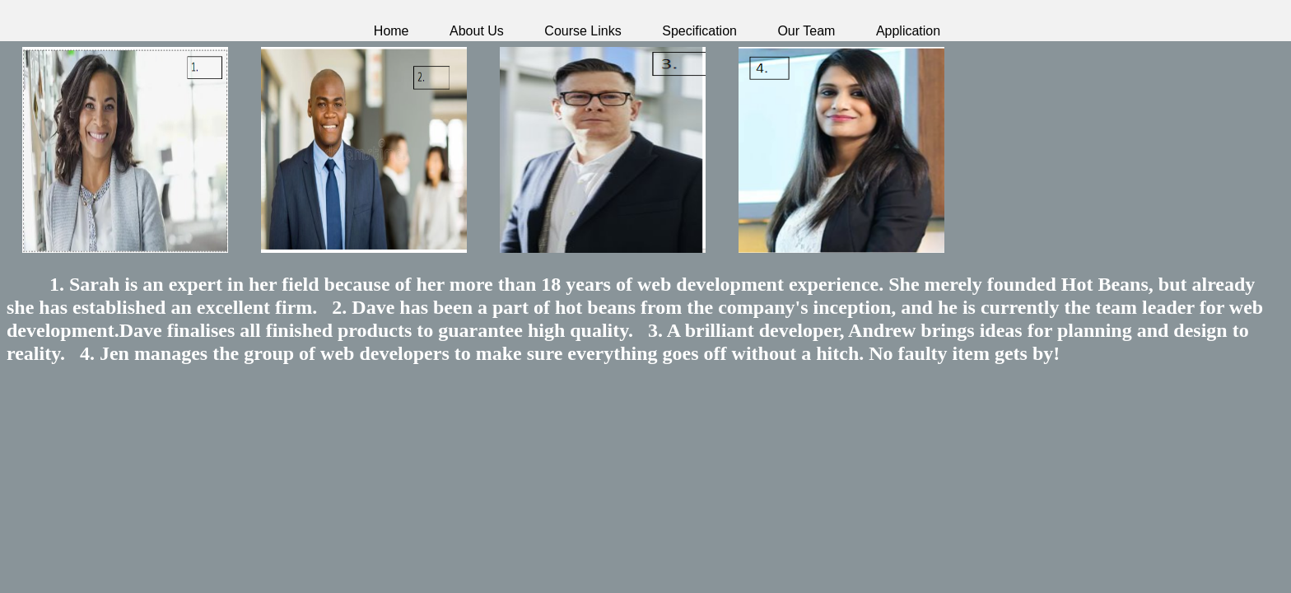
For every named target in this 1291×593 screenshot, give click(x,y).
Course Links (582, 31)
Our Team (806, 31)
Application (908, 31)
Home (391, 31)
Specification (699, 31)
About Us (477, 31)
